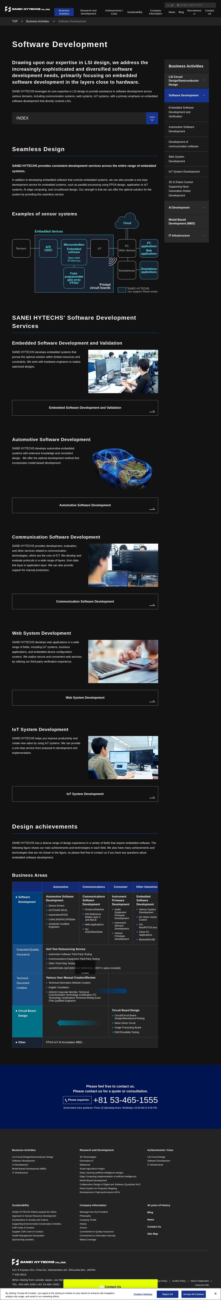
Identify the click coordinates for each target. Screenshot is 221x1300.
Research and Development (88, 12)
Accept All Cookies (193, 1294)
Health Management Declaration (28, 1235)
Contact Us (209, 12)
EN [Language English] (168, 5)
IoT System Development (85, 794)
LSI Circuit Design (156, 1157)
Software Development (183, 95)
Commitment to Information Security (98, 1235)
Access (83, 1227)
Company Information (155, 12)
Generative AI (86, 1160)
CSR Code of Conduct (23, 1227)
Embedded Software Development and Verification (181, 112)
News (172, 12)
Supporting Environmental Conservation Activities (36, 1224)
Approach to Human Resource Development (34, 1216)
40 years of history (158, 1205)
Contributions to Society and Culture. (30, 1220)
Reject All (167, 1294)
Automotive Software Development (85, 505)
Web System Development (85, 697)
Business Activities (64, 12)
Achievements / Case (114, 12)
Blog (181, 12)
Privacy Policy (160, 1281)
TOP (15, 21)
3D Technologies (88, 1157)
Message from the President (94, 1212)
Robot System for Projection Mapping (98, 1188)
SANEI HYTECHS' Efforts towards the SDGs (34, 1212)
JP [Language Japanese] (172, 5)
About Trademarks (200, 1281)
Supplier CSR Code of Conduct (27, 1231)
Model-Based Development (93, 1180)
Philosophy (85, 1216)
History (83, 1224)
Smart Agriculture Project (92, 1168)
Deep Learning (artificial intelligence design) (101, 1172)
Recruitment (194, 10)
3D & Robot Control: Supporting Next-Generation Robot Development (181, 189)
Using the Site (202, 1285)
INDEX (22, 118)
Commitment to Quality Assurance (97, 1231)
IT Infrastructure (179, 235)
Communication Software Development (85, 601)
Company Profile (88, 1220)
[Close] (215, 1293)
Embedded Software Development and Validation (85, 407)
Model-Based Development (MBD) (182, 221)
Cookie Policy (179, 1281)
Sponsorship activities (23, 1239)
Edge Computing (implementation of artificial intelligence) (108, 1176)
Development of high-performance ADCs (100, 1192)
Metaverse (85, 1164)
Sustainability (134, 12)
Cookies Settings (143, 1294)
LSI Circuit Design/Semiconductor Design (184, 80)
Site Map (152, 1233)
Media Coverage (88, 1239)
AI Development (179, 207)
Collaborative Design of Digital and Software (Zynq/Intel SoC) (110, 1184)
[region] (110, 1294)
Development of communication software (184, 144)
